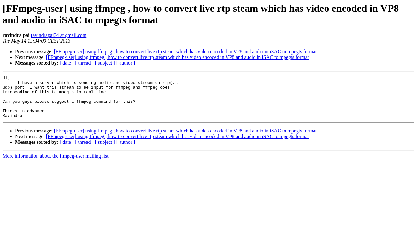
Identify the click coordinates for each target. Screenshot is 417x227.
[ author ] (125, 63)
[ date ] (67, 63)
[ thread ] (84, 63)
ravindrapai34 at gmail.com (58, 35)
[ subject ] (105, 63)
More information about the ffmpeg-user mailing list (56, 164)
